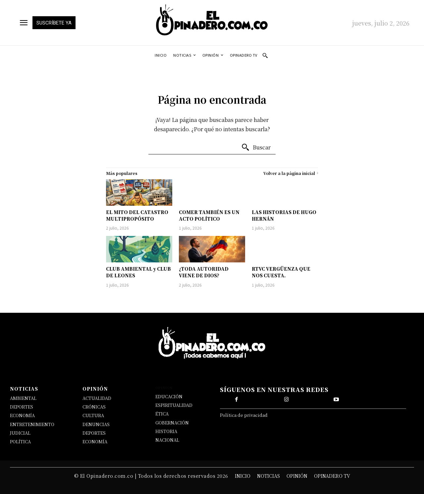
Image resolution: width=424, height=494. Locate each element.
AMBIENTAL (23, 398)
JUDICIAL (20, 433)
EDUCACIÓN (169, 396)
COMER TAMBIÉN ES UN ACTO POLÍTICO (209, 215)
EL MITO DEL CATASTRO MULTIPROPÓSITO (137, 215)
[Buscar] (256, 147)
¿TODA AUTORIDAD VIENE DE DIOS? (204, 272)
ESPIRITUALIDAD (173, 405)
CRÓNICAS (94, 407)
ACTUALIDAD (96, 398)
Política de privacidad (244, 415)
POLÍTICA (20, 441)
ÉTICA (162, 414)
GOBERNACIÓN (172, 422)
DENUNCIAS (96, 424)
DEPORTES (21, 407)
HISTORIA (166, 431)
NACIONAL (167, 440)
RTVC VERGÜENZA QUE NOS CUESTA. (281, 272)
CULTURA (93, 415)
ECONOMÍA (22, 415)
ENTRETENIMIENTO (32, 424)
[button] (265, 55)
